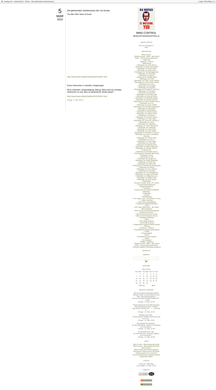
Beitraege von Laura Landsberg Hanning (147, 135)
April (153, 285)
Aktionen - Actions (147, 61)
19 (153, 278)
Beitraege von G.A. (147, 103)
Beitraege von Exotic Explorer (146, 100)
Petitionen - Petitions (147, 228)
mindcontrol (18, 1)
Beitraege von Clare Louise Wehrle (147, 80)
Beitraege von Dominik (147, 87)
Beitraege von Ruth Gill (147, 162)
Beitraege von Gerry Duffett (147, 105)
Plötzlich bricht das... (146, 315)
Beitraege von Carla (147, 79)
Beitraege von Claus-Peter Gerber (147, 82)
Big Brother (147, 181)
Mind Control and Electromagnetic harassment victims (147, 211)
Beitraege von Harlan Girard (147, 112)
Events (147, 195)
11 (151, 276)
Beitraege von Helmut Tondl (147, 113)
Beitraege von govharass (147, 110)
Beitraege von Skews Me (147, 164)
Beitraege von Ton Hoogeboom (147, 172)
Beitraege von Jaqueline (147, 124)
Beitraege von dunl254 (147, 93)
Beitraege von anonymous (147, 70)
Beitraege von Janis (147, 122)
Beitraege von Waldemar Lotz (146, 176)
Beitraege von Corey (147, 84)
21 (136, 281)
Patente (147, 226)
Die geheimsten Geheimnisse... (43, 1)
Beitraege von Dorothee (147, 91)
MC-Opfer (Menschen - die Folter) (147, 207)
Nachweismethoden (147, 217)
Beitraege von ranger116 (147, 158)
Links (147, 205)
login (146, 47)
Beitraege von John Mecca (147, 65)
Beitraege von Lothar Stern (146, 138)
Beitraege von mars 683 (147, 143)
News (147, 219)
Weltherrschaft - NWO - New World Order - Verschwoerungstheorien (147, 57)
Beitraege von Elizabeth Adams (147, 98)
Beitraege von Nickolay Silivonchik (147, 153)
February (142, 285)
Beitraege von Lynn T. (147, 139)
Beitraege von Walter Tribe (147, 178)
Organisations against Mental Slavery (147, 224)
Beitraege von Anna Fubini (147, 68)
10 (147, 276)
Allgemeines (147, 63)
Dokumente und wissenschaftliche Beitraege (147, 190)
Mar (59, 16)
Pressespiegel (147, 233)
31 (147, 283)
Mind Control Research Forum (147, 216)
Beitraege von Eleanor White (147, 96)
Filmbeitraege (147, 197)
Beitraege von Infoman (147, 115)
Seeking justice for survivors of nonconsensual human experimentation (146, 354)
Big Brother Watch (146, 356)
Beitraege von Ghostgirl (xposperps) (147, 106)
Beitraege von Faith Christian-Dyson (147, 101)
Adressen (147, 60)
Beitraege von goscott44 (147, 108)
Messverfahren (147, 209)
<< (214, 1)
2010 (60, 19)
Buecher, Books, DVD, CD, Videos (147, 183)
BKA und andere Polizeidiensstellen (146, 293)
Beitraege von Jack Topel (147, 119)
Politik (147, 231)
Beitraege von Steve (147, 167)
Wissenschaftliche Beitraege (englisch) (147, 247)
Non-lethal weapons (147, 221)
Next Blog (208, 1)
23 (143, 281)
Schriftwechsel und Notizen (147, 236)
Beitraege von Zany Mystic (147, 179)
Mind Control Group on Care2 (147, 214)
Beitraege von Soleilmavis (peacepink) (146, 165)
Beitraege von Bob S (147, 75)
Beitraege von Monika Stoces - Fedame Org (147, 149)
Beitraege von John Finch (147, 129)
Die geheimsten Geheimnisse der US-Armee (88, 10)
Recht (147, 235)
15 (140, 278)
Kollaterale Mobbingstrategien (147, 204)
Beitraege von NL (147, 155)
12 (153, 276)
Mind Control (146, 32)
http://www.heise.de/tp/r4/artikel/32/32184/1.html (87, 96)
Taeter (27, 1)
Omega (69, 100)
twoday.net (8, 1)
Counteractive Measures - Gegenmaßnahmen (147, 185)
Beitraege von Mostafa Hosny (147, 152)
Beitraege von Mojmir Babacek (147, 146)
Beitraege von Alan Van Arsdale (147, 67)
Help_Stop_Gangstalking (147, 202)
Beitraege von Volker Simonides (147, 174)
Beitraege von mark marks (147, 141)
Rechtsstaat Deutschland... (146, 323)
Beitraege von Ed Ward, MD (147, 94)
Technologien (147, 240)
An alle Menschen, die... (146, 332)
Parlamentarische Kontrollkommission (146, 305)
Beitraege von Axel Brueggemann (147, 72)
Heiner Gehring (147, 200)
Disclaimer (147, 188)
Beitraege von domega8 (147, 86)
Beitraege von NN (147, 157)
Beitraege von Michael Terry (147, 145)
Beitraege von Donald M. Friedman (147, 89)
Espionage (147, 193)
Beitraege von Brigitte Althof (147, 77)
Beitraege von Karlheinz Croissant (147, 132)
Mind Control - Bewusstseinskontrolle (146, 344)
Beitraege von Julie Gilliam (147, 131)
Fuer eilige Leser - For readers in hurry (147, 198)
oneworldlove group (147, 223)
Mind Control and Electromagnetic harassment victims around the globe (146, 350)
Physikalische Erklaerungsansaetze (146, 230)
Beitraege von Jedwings (147, 127)
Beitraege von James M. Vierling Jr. (146, 120)
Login (201, 1)
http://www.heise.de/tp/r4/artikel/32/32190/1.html (87, 77)
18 (151, 278)
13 (156, 276)
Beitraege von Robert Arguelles (147, 160)
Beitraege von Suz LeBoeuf (147, 169)
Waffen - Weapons (147, 242)
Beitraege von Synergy (147, 171)
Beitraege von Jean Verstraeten (147, 126)
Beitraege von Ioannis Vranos (147, 117)
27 (156, 281)
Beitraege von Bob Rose (147, 74)
